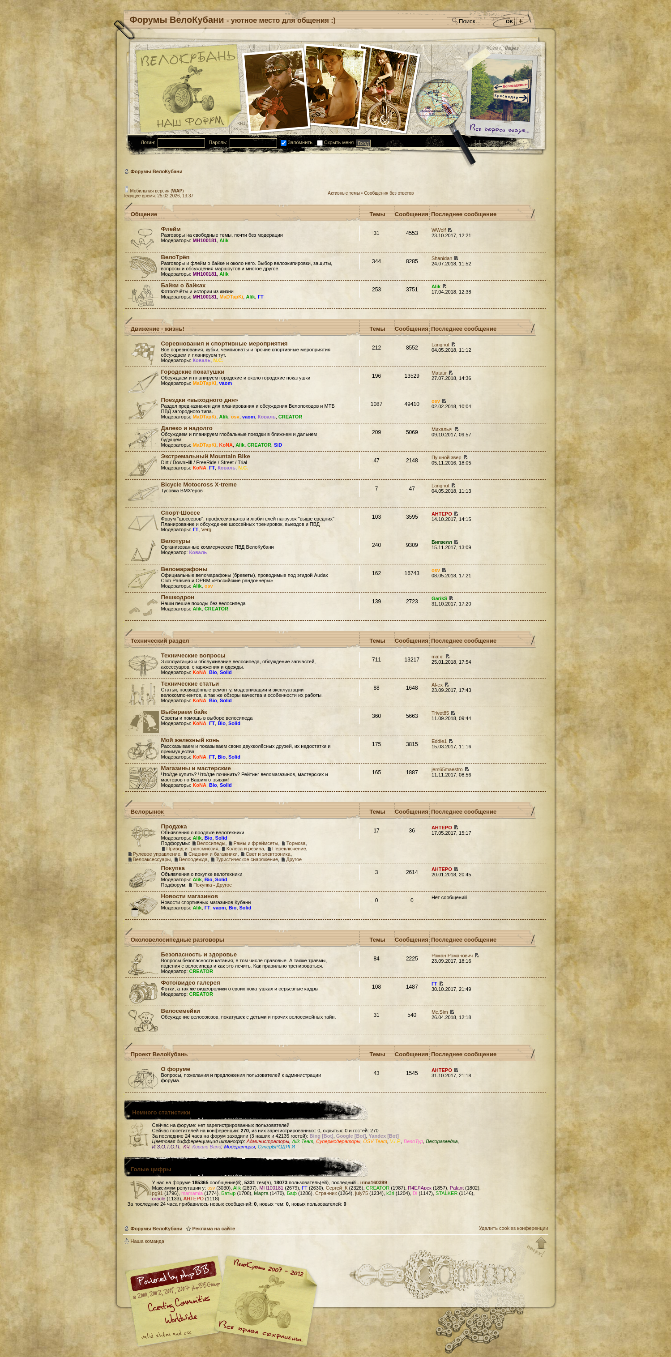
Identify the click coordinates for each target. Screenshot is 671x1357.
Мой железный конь (190, 740)
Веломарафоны (184, 569)
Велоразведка (441, 1141)
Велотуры (176, 541)
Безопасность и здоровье (199, 954)
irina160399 (373, 1182)
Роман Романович (452, 955)
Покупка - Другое (212, 885)
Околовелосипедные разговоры (177, 939)
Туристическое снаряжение (247, 859)
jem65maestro (447, 769)
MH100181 (204, 240)
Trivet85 (440, 713)
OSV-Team (375, 1141)
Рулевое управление (156, 854)
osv (235, 416)
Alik (223, 240)
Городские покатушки (193, 371)
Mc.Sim (440, 1012)
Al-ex (437, 684)
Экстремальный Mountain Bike (205, 456)
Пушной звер (447, 457)
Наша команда (147, 1241)
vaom (225, 383)
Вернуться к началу (537, 1247)
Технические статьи (190, 683)
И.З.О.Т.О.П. (166, 1146)
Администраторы (268, 1141)
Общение (144, 214)
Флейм (171, 229)
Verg (206, 529)
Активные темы (344, 193)
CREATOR (290, 416)
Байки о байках (183, 285)
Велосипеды (211, 843)
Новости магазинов (189, 896)
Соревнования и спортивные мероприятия (224, 343)
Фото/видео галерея (190, 982)
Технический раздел (160, 640)
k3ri (390, 1193)
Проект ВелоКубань (159, 1054)
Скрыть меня (335, 142)
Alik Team (302, 1141)
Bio (213, 672)
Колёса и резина (245, 848)
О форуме (175, 1069)
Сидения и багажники (213, 854)
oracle (159, 1198)
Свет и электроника (268, 854)
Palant (457, 1188)
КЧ (186, 1146)
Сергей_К (337, 1188)
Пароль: (218, 142)
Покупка (173, 868)
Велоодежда (193, 859)
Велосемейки (180, 1010)
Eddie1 (439, 741)
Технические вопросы (193, 655)
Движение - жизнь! (157, 328)
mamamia (192, 1193)
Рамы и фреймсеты (256, 843)
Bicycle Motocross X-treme (199, 484)
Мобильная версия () (157, 190)
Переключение (289, 848)
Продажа (174, 826)
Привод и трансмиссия (192, 848)
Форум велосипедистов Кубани (264, 1302)
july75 (361, 1193)
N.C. (218, 360)
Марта (261, 1193)
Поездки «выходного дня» (200, 400)
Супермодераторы (338, 1141)
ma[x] (438, 656)
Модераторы (239, 1146)
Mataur (439, 373)
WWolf (439, 230)
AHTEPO (442, 513)
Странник (326, 1193)
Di (415, 1193)
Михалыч (442, 429)
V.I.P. (395, 1141)
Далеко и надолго (187, 428)
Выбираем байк (184, 711)
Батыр (228, 1193)
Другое (294, 859)
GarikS (439, 598)
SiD (278, 445)
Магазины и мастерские (196, 768)
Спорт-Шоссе (180, 512)
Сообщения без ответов (389, 193)
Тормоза (296, 843)
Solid (226, 672)
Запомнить (296, 142)
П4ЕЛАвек (420, 1188)
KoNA (226, 445)
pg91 (157, 1193)
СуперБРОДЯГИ (276, 1146)
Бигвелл (442, 542)
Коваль (201, 360)
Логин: (148, 142)
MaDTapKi (231, 296)
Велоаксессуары (152, 859)
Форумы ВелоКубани (157, 171)
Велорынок (147, 811)
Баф (292, 1193)
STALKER (446, 1193)
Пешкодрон (178, 597)
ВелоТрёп (175, 257)
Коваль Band (206, 1146)
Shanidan (442, 258)
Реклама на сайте (213, 1228)
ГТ (261, 296)
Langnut (440, 344)
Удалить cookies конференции (513, 1228)
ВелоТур (413, 1141)
